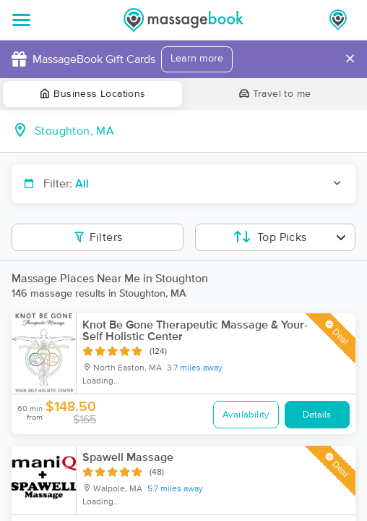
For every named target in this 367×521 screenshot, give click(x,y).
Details (317, 415)
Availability (246, 415)
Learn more (196, 59)
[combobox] (195, 131)
